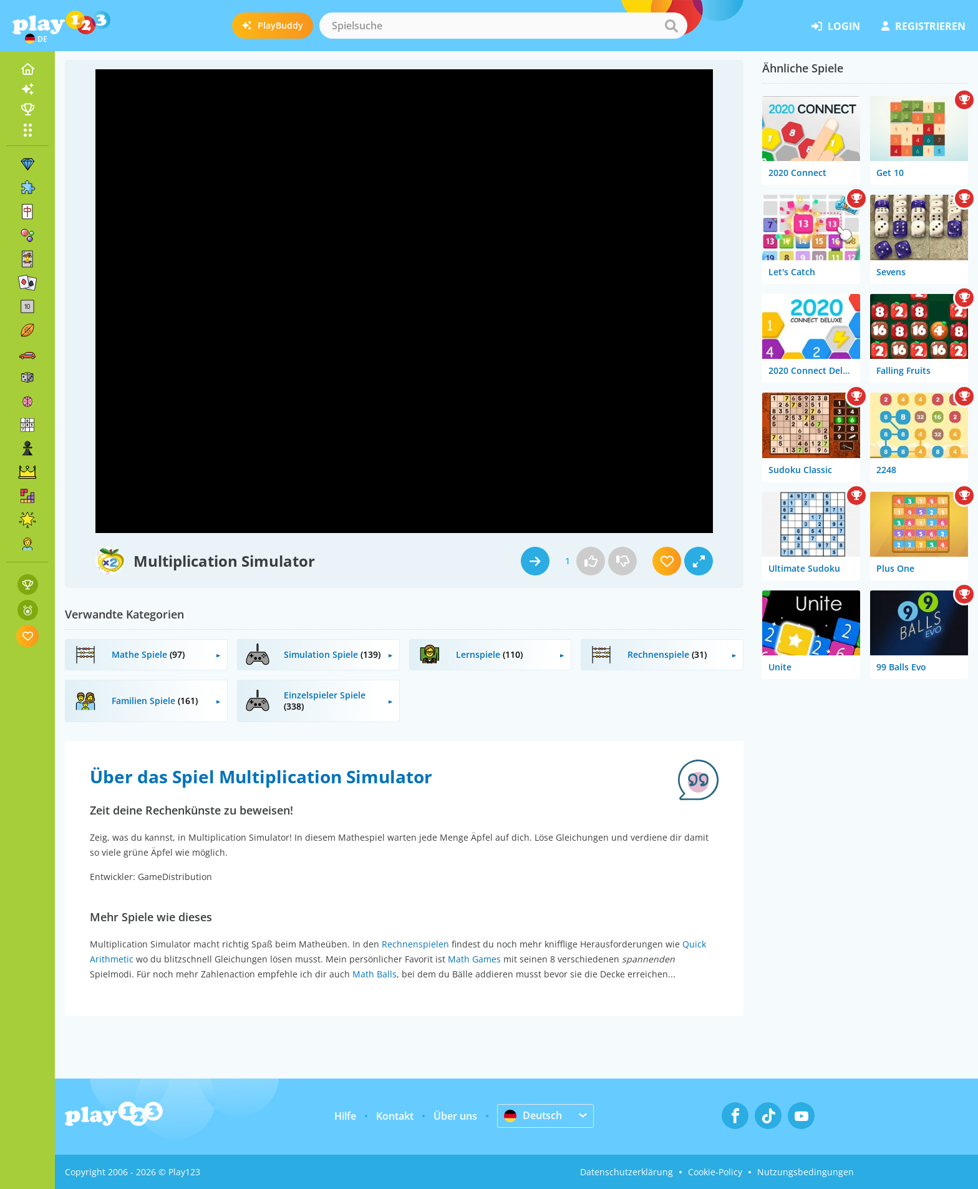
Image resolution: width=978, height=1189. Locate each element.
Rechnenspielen (415, 944)
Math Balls (374, 974)
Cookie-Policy (715, 1172)
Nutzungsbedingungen (805, 1172)
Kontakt (395, 1116)
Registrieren (923, 26)
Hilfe (345, 1116)
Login (835, 26)
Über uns (455, 1116)
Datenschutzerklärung (626, 1172)
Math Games (474, 959)
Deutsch (533, 1115)
